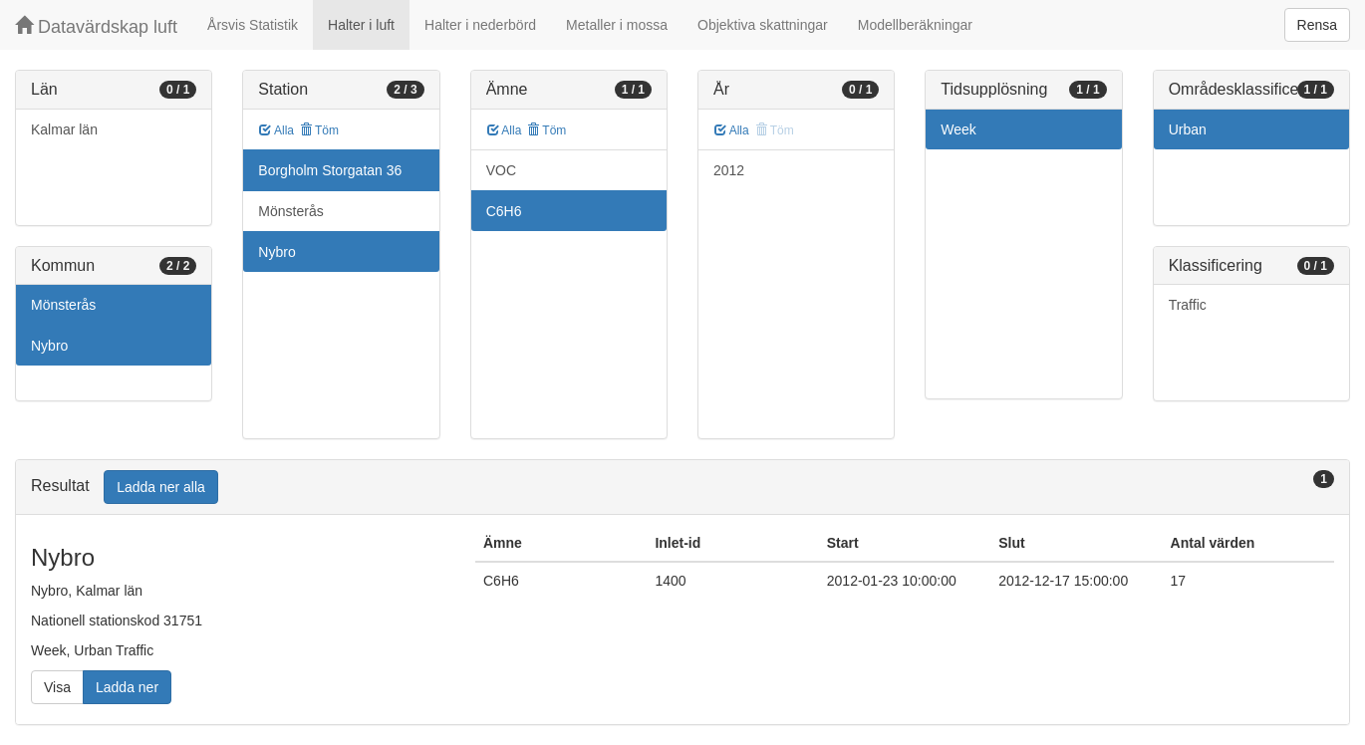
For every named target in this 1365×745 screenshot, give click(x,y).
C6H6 (504, 211)
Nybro (49, 346)
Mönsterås (63, 305)
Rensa (1317, 25)
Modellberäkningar (915, 25)
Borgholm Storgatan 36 (330, 170)
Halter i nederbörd (480, 25)
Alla (276, 130)
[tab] (682, 487)
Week (958, 129)
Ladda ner (127, 687)
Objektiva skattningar (762, 25)
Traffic (1188, 305)
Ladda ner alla (161, 487)
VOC (501, 170)
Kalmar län (64, 129)
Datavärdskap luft (96, 26)
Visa (57, 687)
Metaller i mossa (617, 25)
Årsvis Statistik (252, 25)
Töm (319, 130)
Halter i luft (361, 25)
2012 (728, 170)
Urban (1188, 129)
